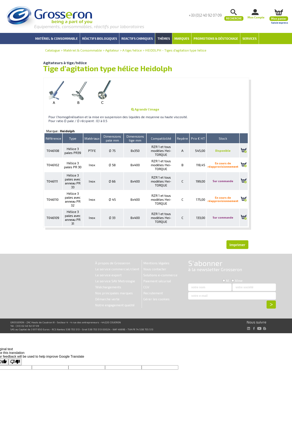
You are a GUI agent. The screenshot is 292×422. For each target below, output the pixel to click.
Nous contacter (154, 269)
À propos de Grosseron (112, 263)
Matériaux (91, 138)
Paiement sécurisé (157, 281)
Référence (53, 138)
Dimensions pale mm (112, 138)
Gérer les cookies (156, 299)
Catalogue (52, 50)
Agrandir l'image (145, 109)
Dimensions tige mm (135, 138)
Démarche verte (107, 299)
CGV (146, 287)
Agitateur (112, 50)
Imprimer (237, 244)
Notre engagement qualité (115, 305)
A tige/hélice (132, 50)
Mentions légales (156, 263)
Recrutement (153, 293)
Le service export (108, 275)
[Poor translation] (15, 361)
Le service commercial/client (117, 269)
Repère (182, 138)
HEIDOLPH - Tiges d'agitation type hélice (175, 50)
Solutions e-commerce (160, 275)
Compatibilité (161, 138)
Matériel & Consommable (82, 50)
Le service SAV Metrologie (115, 281)
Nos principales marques (114, 293)
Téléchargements (108, 287)
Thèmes (163, 38)
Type (72, 138)
